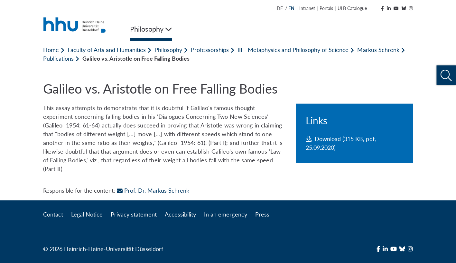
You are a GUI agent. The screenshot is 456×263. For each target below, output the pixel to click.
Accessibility (180, 214)
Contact (53, 214)
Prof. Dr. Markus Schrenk (153, 190)
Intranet (307, 8)
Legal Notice (87, 214)
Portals (326, 8)
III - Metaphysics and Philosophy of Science (293, 49)
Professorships (209, 49)
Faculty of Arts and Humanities (107, 49)
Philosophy (168, 49)
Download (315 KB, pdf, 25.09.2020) (341, 143)
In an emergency (225, 214)
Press (262, 214)
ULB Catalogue (352, 8)
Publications (58, 58)
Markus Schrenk (378, 49)
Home (51, 49)
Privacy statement (134, 214)
